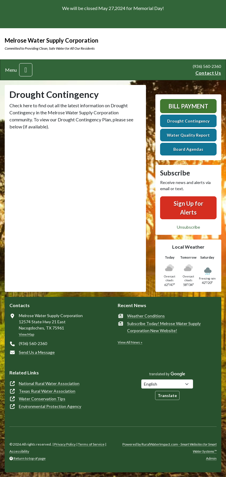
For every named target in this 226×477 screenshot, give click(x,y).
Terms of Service (91, 444)
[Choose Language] (167, 384)
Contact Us (208, 73)
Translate (167, 395)
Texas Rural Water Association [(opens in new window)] (47, 391)
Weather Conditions (146, 315)
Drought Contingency (188, 120)
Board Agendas (188, 149)
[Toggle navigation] (25, 69)
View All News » (130, 342)
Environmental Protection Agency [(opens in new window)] (50, 406)
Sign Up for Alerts (188, 208)
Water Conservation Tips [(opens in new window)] (42, 398)
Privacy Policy (65, 444)
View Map (26, 334)
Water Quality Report (188, 135)
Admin (211, 458)
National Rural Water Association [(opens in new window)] (49, 383)
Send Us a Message (37, 352)
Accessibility (19, 451)
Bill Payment (188, 106)
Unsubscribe (188, 227)
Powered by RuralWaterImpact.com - (169, 447)
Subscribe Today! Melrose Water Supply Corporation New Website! (164, 327)
